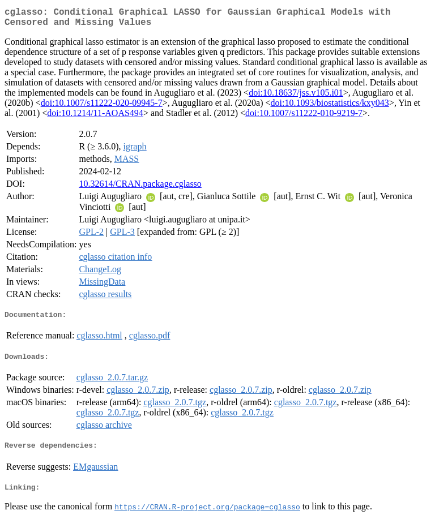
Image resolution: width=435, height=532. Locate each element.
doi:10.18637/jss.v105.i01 (296, 97)
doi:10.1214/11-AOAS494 (95, 117)
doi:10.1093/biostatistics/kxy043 (330, 107)
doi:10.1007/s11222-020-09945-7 (102, 107)
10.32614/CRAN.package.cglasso (140, 188)
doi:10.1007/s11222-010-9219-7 (303, 117)
